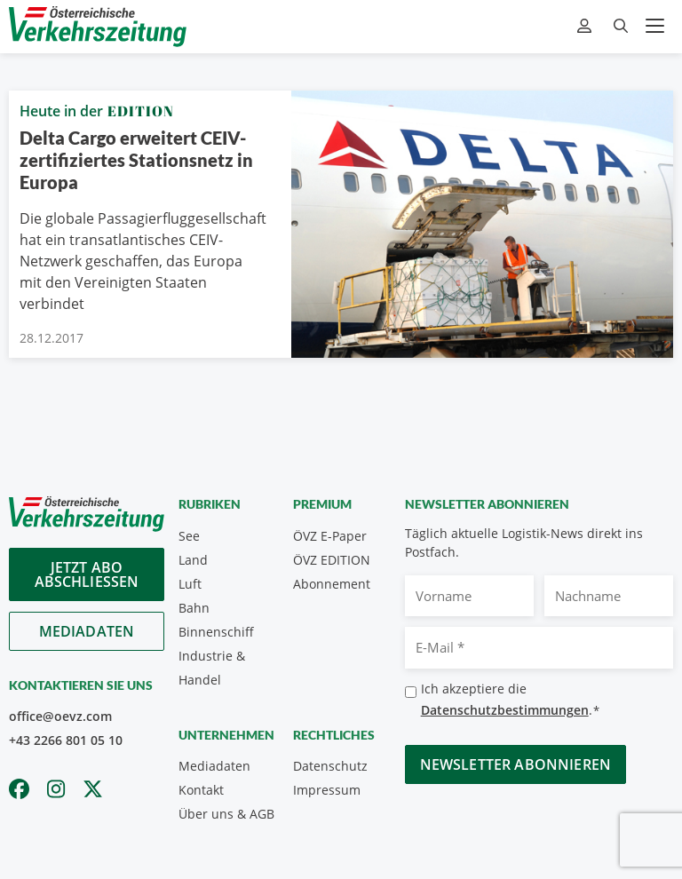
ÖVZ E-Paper (330, 535)
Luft (190, 583)
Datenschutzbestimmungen (505, 709)
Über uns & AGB (226, 813)
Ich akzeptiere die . (510, 700)
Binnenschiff (216, 631)
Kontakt (201, 789)
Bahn (194, 607)
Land (193, 559)
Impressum (327, 789)
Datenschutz (330, 765)
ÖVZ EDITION (331, 559)
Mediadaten (87, 631)
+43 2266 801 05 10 (66, 740)
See (189, 535)
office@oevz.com (60, 716)
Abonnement (331, 583)
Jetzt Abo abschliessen (87, 574)
